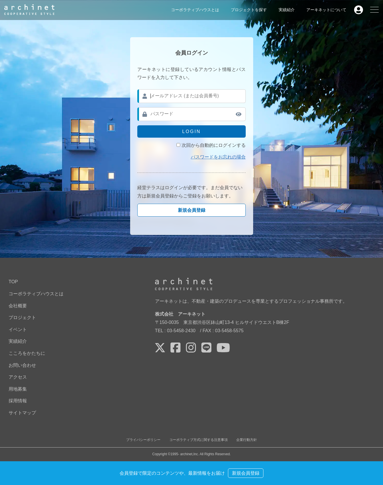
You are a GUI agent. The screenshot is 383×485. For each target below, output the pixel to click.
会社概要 (18, 305)
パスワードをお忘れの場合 (218, 157)
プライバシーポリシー (143, 440)
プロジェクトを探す (249, 9)
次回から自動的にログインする (214, 145)
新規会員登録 (191, 210)
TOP (13, 281)
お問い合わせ (22, 365)
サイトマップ (22, 412)
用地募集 (18, 389)
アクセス (18, 377)
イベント (18, 329)
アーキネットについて (326, 9)
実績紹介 (287, 9)
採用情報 (18, 400)
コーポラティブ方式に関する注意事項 (198, 440)
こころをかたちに (27, 353)
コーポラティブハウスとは (195, 9)
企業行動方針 (246, 440)
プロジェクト (22, 317)
